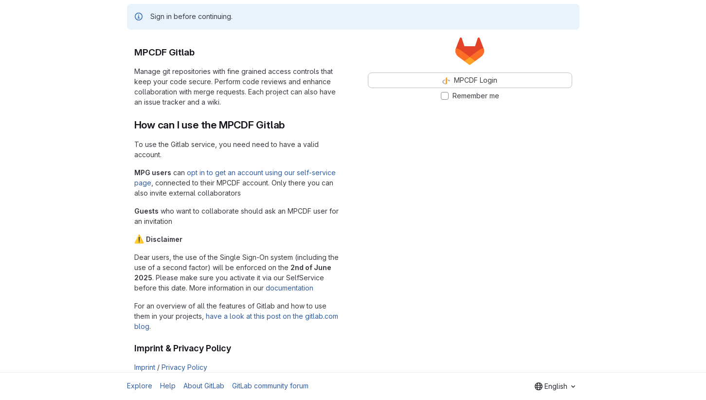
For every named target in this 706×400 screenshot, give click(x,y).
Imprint (144, 367)
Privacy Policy (184, 367)
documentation (289, 288)
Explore (139, 386)
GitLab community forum (270, 386)
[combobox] (554, 386)
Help (168, 386)
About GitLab (203, 386)
